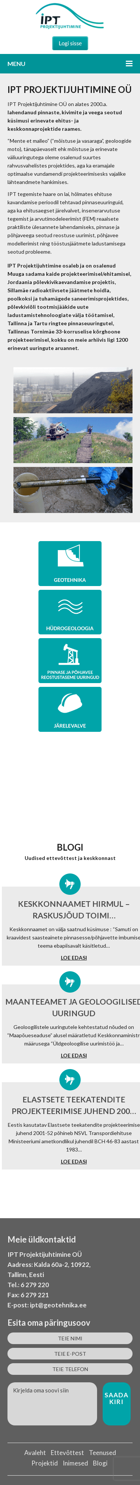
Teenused (102, 1453)
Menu (70, 63)
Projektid (44, 1463)
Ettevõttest (67, 1453)
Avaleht (35, 1453)
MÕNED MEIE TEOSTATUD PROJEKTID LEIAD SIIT (70, 804)
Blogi (100, 1463)
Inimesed (75, 1463)
